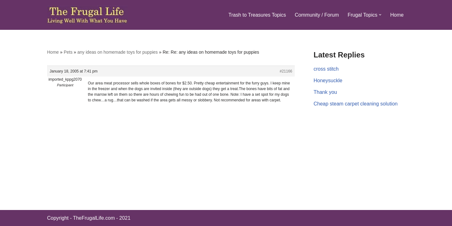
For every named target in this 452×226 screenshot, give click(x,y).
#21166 (286, 71)
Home (397, 15)
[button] (380, 14)
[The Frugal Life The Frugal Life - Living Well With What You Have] (87, 15)
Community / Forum (317, 15)
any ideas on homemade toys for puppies (118, 52)
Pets (68, 52)
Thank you (325, 92)
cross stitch (326, 69)
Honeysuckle (328, 80)
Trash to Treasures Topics (257, 15)
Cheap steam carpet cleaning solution (356, 103)
